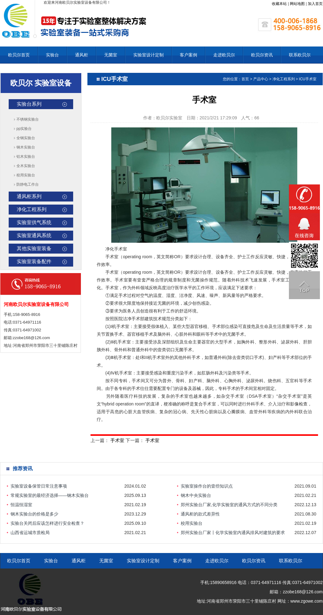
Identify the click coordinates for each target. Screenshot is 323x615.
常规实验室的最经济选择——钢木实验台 (50, 495)
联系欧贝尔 (300, 54)
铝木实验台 (25, 156)
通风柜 (81, 54)
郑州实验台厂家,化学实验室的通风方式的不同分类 (229, 504)
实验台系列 (29, 104)
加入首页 (315, 4)
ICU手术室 (307, 79)
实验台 (52, 54)
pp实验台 (24, 128)
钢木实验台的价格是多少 (34, 513)
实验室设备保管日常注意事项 (39, 486)
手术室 (117, 440)
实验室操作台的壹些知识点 (207, 486)
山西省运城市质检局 (30, 532)
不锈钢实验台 (27, 119)
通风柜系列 (29, 196)
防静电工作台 (27, 184)
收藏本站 (279, 4)
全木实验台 (25, 166)
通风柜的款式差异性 (200, 513)
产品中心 (260, 79)
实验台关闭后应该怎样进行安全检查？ (47, 523)
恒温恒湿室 (21, 504)
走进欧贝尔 (224, 54)
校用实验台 (25, 175)
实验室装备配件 (34, 261)
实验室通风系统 (34, 235)
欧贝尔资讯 (262, 54)
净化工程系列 (31, 209)
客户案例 (188, 54)
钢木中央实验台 (196, 495)
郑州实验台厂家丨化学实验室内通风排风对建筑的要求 (233, 532)
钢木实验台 (25, 147)
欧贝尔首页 (19, 54)
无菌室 (110, 54)
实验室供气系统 (34, 222)
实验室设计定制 (148, 54)
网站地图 (297, 4)
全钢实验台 (25, 138)
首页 (245, 79)
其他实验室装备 (34, 248)
